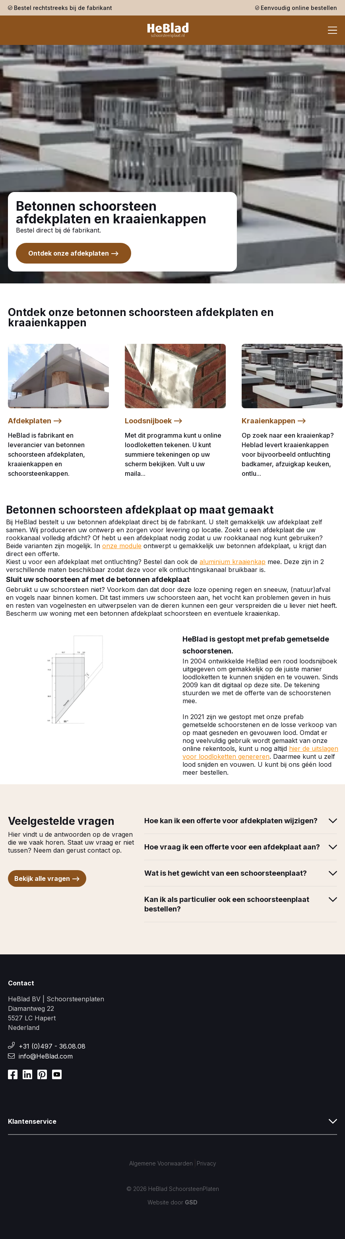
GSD (191, 1202)
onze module (121, 546)
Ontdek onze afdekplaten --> (73, 253)
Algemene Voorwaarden (161, 1163)
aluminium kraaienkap (233, 562)
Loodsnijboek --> (154, 421)
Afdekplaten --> (35, 421)
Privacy (206, 1163)
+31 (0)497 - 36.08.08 (52, 1046)
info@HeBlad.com (46, 1056)
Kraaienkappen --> (274, 421)
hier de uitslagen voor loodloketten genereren (260, 752)
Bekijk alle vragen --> (47, 878)
